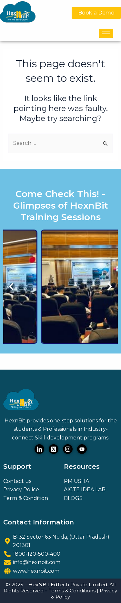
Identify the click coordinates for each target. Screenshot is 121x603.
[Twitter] (53, 449)
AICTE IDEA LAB (85, 489)
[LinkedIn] (39, 449)
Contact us (17, 481)
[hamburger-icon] (106, 33)
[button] (11, 286)
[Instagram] (68, 449)
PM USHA (76, 481)
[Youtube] (82, 449)
